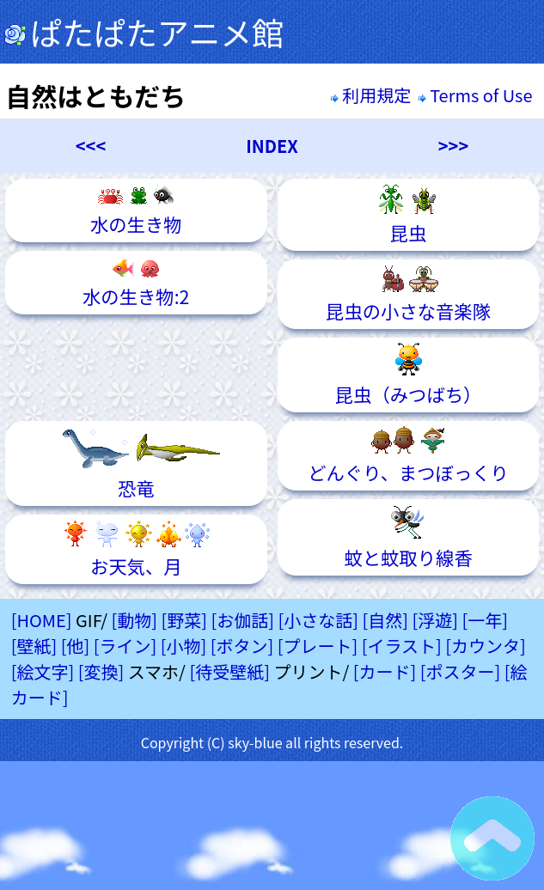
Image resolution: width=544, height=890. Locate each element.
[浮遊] (436, 619)
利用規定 (371, 94)
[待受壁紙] (229, 671)
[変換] (101, 671)
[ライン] (125, 645)
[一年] (485, 619)
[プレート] (318, 645)
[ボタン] (242, 645)
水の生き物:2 (136, 282)
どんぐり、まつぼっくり (408, 455)
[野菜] (184, 619)
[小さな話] (318, 619)
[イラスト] (402, 645)
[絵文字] (43, 671)
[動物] (134, 619)
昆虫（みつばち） (408, 375)
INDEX (272, 145)
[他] (75, 645)
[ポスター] (460, 671)
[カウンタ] (485, 645)
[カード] (385, 671)
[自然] (386, 619)
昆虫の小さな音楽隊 (408, 294)
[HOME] (41, 619)
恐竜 (136, 463)
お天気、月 (136, 549)
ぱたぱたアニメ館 (144, 32)
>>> (453, 145)
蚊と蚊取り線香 (408, 537)
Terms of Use (477, 94)
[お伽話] (243, 619)
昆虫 (408, 215)
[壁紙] (34, 645)
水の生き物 (136, 210)
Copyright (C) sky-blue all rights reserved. (272, 742)
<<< (91, 145)
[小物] (184, 645)
